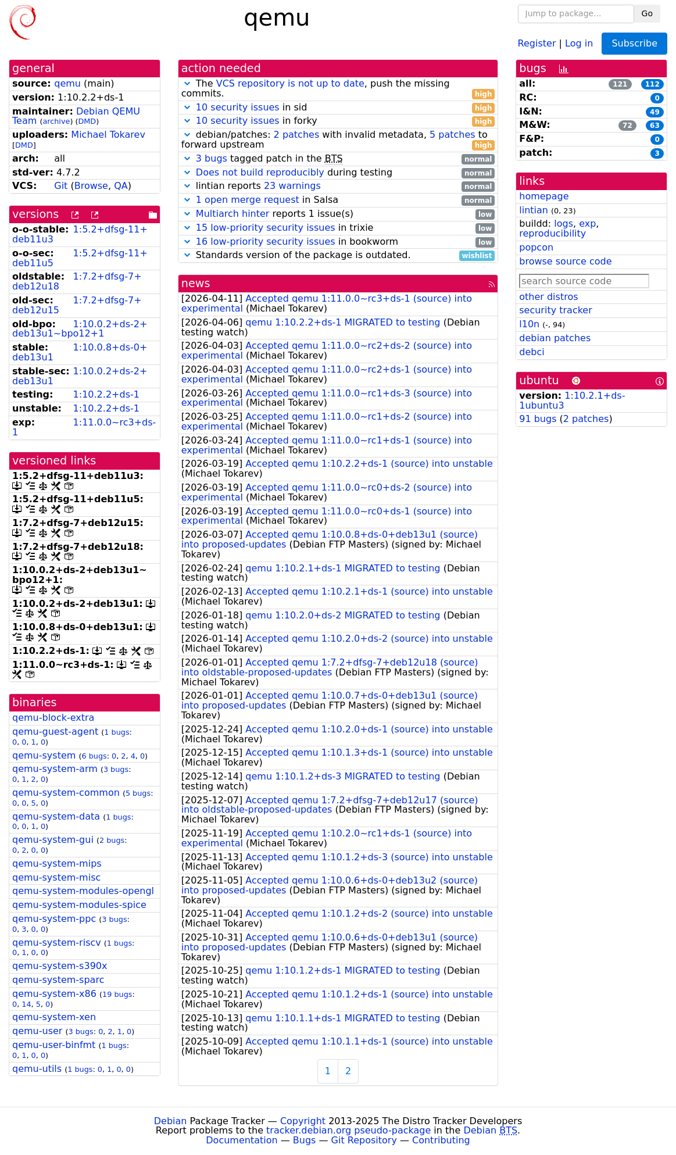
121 (620, 84)
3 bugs (115, 769)
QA (121, 185)
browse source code (565, 261)
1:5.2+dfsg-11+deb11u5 (80, 258)
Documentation (241, 1140)
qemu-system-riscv (56, 942)
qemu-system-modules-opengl (83, 890)
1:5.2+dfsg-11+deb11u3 (80, 234)
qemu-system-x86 (54, 993)
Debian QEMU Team (76, 116)
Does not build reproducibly (260, 172)
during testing (338, 173)
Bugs (304, 1140)
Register (537, 42)
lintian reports (338, 186)
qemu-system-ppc (54, 918)
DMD (87, 121)
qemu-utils (37, 1068)
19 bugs (117, 994)
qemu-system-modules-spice (79, 904)
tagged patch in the (338, 159)
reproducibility (552, 233)
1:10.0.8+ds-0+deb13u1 (79, 352)
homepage (543, 196)
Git (60, 185)
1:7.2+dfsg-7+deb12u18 (77, 281)
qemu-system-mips (57, 863)
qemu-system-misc (56, 877)
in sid (338, 108)
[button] (187, 83)
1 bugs (116, 732)
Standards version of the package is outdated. (338, 255)
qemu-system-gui (53, 839)
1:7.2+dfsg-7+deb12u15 (77, 305)
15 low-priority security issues (265, 227)
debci (531, 351)
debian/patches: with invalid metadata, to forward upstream (338, 140)
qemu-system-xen (54, 1016)
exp (587, 223)
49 (655, 112)
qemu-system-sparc (58, 979)
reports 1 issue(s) (338, 214)
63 (655, 125)
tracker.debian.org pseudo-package (348, 1130)
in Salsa (338, 200)
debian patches (555, 338)
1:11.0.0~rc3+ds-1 (84, 427)
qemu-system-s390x (59, 965)
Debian (170, 1121)
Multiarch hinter (233, 213)
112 (652, 84)
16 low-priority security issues (265, 241)
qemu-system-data (56, 816)
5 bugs (138, 793)
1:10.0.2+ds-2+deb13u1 (79, 376)
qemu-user (37, 1030)
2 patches (297, 134)
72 (627, 125)
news (195, 283)
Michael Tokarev (108, 134)
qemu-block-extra (53, 717)
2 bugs (111, 840)
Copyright (303, 1121)
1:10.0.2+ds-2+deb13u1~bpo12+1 (79, 329)
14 (26, 1004)
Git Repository (364, 1140)
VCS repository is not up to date (290, 83)
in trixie (338, 228)
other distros (548, 296)
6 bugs (93, 756)
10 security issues (238, 107)
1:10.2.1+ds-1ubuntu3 (572, 400)
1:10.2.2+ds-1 (106, 394)
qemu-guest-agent (55, 731)
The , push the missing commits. (338, 89)
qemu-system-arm (55, 768)
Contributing (441, 1140)
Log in (579, 42)
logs (563, 223)
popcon (536, 247)
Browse (91, 185)
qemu (67, 83)
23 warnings (292, 185)
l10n (529, 324)
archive (56, 121)
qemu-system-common (66, 792)
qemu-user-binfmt (53, 1044)
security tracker (555, 310)
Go (647, 13)
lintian (533, 210)
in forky (338, 121)
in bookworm (338, 242)
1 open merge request (247, 199)
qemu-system (44, 755)
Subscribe (634, 43)
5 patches (452, 134)
